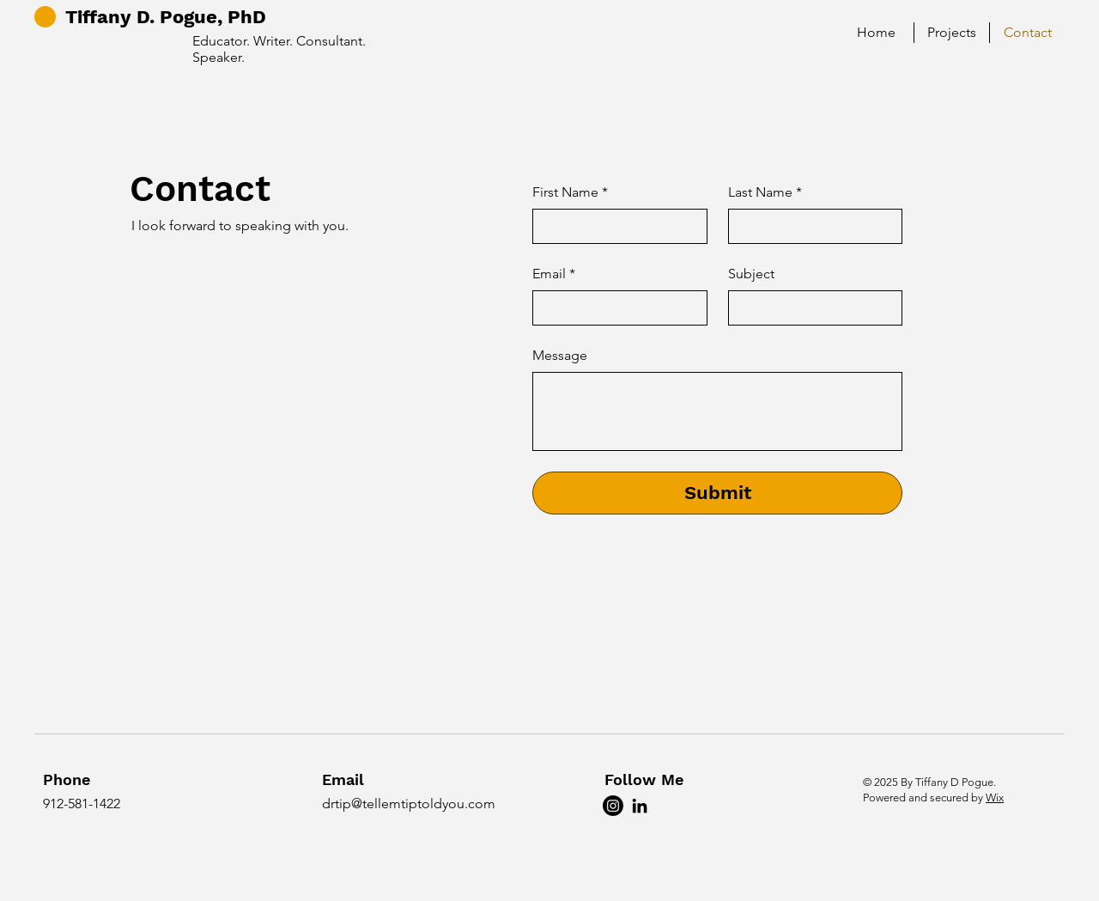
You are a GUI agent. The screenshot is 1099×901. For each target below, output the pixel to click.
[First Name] (614, 226)
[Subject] (810, 307)
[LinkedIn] (639, 805)
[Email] (614, 307)
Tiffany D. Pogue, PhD (165, 16)
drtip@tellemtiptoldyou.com (408, 803)
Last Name (765, 192)
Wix (995, 797)
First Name (570, 192)
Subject (751, 273)
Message (559, 355)
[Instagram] (613, 805)
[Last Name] (810, 226)
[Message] (717, 411)
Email (553, 274)
